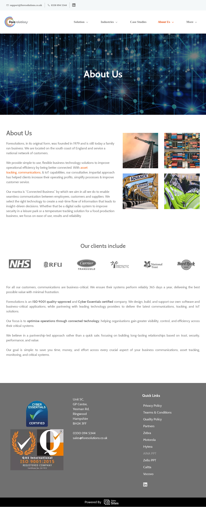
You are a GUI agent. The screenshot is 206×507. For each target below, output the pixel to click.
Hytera (147, 447)
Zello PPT (149, 460)
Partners (148, 426)
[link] (140, 135)
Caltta (147, 467)
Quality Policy (152, 419)
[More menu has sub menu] (193, 22)
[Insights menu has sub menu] (168, 22)
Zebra (147, 433)
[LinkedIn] (145, 485)
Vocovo (148, 474)
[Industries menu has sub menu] (84, 22)
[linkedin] (73, 5)
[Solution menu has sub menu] (56, 22)
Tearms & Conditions (157, 413)
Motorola (149, 440)
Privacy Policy (152, 406)
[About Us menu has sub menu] (141, 22)
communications (29, 172)
